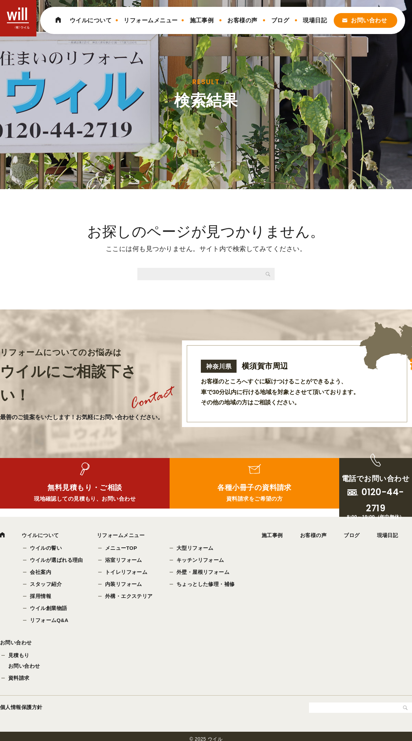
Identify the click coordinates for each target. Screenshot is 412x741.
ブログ (280, 20)
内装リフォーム (124, 585)
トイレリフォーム (127, 573)
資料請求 (19, 681)
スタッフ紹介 (46, 585)
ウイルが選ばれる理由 (57, 561)
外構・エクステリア (129, 597)
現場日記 (315, 20)
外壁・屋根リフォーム (203, 573)
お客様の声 (242, 20)
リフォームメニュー (151, 20)
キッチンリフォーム (201, 561)
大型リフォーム (195, 549)
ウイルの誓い (46, 549)
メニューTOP (122, 549)
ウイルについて (91, 20)
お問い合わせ (369, 20)
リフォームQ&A (50, 621)
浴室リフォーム (124, 561)
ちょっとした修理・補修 (206, 585)
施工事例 (202, 20)
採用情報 (41, 597)
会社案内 (41, 573)
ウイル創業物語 (49, 609)
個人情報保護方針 (21, 710)
